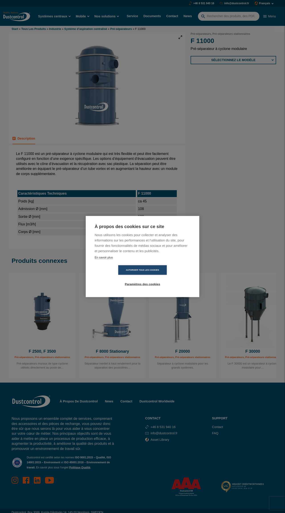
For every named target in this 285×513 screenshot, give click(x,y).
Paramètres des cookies (168, 277)
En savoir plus (104, 264)
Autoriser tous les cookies (116, 277)
